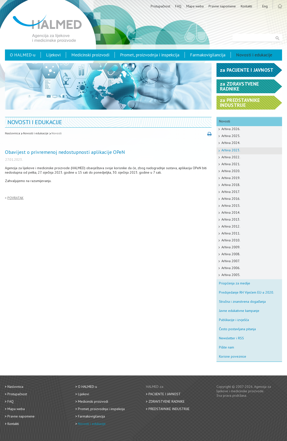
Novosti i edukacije (254, 55)
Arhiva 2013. (230, 219)
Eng (265, 6)
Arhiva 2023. (230, 150)
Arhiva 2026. (230, 129)
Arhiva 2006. (230, 268)
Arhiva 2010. (230, 240)
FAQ (178, 6)
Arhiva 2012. (230, 226)
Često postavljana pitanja (237, 329)
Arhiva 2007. (230, 261)
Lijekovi (53, 55)
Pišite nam (226, 347)
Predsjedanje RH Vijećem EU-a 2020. (246, 292)
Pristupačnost (160, 6)
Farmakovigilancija (207, 55)
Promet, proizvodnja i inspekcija (149, 55)
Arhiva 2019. (230, 178)
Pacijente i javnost (164, 394)
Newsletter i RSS (231, 338)
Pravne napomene (222, 6)
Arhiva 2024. (230, 142)
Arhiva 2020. (230, 171)
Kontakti (246, 6)
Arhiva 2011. (230, 233)
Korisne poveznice (232, 356)
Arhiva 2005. (230, 275)
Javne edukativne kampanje (239, 310)
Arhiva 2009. (230, 247)
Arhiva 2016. (230, 198)
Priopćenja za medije (234, 283)
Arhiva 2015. (230, 205)
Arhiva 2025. (230, 136)
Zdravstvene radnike (166, 401)
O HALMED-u (22, 55)
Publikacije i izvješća (234, 320)
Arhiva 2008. (230, 254)
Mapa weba (195, 6)
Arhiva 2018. (230, 185)
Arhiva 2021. (230, 164)
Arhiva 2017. (230, 191)
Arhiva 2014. (230, 212)
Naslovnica (12, 133)
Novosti (56, 133)
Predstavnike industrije (169, 409)
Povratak (15, 198)
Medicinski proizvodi (90, 55)
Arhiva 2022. (230, 157)
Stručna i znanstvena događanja (242, 301)
